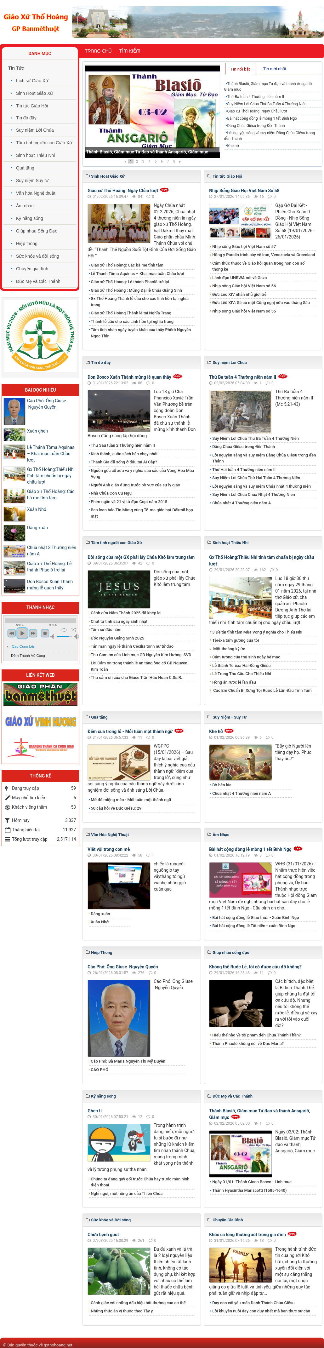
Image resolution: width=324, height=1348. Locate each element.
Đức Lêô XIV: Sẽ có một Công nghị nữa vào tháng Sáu (261, 302)
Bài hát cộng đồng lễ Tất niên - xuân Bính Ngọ (253, 925)
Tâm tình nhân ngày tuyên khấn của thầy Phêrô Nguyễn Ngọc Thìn (141, 332)
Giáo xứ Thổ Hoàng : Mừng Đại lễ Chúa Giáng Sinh (136, 290)
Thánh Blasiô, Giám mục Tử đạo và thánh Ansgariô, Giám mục (147, 151)
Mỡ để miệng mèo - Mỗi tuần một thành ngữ (131, 799)
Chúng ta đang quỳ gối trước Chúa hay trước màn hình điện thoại (140, 1182)
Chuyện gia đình (32, 268)
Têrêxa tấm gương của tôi (235, 640)
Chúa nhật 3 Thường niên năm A (51, 550)
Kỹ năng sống (29, 218)
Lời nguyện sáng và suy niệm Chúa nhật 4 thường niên (261, 486)
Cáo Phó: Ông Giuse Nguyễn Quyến (123, 966)
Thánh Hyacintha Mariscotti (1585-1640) (249, 1190)
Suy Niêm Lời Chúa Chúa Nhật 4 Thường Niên (253, 494)
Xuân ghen (37, 430)
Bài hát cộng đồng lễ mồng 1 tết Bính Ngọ (262, 118)
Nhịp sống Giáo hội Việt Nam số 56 (244, 286)
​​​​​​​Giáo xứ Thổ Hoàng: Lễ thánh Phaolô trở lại (130, 281)
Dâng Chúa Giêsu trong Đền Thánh (256, 125)
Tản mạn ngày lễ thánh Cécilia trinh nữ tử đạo (132, 646)
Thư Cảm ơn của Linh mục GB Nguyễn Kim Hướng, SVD (141, 654)
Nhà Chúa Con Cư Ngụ (111, 493)
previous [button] (11, 633)
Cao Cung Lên (23, 646)
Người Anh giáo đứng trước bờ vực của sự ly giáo (135, 485)
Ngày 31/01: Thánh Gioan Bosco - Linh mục (252, 1181)
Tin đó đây (26, 117)
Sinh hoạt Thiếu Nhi (35, 155)
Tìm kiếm (129, 51)
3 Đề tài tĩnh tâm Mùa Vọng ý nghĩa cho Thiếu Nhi (257, 632)
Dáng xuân (100, 913)
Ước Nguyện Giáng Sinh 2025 (117, 638)
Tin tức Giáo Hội (32, 105)
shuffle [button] (74, 630)
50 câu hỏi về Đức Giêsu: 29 (116, 808)
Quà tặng (25, 167)
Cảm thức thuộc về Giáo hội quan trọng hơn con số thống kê (258, 266)
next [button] (33, 633)
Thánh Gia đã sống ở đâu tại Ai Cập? (124, 462)
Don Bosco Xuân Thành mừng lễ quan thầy (129, 377)
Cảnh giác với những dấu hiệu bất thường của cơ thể (139, 1302)
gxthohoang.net (58, 1345)
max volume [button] (76, 636)
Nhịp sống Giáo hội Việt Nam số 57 (244, 246)
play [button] (22, 633)
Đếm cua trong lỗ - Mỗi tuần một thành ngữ (130, 731)
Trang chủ (98, 51)
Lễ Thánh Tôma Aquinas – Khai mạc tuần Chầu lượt (137, 273)
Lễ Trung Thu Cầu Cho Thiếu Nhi (241, 673)
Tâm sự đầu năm (106, 629)
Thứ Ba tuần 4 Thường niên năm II (255, 97)
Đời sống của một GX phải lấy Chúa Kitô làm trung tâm (141, 557)
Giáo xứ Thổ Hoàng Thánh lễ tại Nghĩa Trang (131, 313)
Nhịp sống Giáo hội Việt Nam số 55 (244, 311)
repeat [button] (64, 630)
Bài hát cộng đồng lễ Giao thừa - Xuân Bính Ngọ (255, 917)
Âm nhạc (24, 205)
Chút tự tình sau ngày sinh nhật (119, 621)
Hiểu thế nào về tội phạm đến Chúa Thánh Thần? (256, 1035)
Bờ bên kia (221, 785)
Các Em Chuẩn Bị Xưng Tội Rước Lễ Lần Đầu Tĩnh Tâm (262, 690)
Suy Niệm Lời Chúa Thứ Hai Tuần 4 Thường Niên (256, 477)
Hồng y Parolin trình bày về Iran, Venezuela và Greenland (263, 254)
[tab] (240, 68)
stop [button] (45, 633)
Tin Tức (16, 68)
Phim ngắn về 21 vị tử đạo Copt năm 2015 (129, 501)
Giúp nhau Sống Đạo (36, 230)
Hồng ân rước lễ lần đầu (234, 682)
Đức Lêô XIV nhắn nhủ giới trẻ (239, 294)
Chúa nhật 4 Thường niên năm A (241, 503)
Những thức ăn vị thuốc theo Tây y (122, 1311)
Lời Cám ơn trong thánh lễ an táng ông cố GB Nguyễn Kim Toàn (139, 666)
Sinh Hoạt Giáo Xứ (34, 93)
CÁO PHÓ (99, 1069)
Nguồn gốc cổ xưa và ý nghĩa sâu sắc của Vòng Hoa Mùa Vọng (142, 473)
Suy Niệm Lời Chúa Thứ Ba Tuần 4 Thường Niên (267, 104)
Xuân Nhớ (100, 922)
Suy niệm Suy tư (32, 180)
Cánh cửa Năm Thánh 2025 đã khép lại (126, 613)
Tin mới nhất (274, 68)
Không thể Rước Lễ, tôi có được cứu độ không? (255, 966)
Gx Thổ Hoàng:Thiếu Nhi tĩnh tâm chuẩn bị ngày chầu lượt (51, 476)
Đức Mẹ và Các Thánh (38, 281)
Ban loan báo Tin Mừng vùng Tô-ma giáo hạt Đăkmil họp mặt (142, 513)
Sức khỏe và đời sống (37, 256)
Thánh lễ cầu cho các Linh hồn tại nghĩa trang (132, 321)
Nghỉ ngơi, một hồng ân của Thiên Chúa (126, 1193)
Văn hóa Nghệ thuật (35, 193)
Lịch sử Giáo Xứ (32, 80)
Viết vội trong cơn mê (109, 849)
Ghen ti (95, 1110)
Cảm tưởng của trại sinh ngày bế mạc (246, 657)
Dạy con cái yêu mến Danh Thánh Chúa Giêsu (253, 1302)
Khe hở (233, 146)
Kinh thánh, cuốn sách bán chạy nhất (124, 453)
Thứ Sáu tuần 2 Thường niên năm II (123, 445)
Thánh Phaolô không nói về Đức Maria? (248, 1043)
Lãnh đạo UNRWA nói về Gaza (239, 277)
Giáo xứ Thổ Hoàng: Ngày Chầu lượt (257, 111)
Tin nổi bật (240, 69)
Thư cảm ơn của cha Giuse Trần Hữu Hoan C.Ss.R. (136, 677)
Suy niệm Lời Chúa (35, 130)
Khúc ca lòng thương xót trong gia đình (247, 1234)
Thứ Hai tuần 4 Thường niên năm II (244, 469)
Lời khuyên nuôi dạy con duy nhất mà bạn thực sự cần (261, 1311)
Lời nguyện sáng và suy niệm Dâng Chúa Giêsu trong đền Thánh (269, 136)
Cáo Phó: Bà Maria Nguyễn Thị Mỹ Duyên (128, 1061)
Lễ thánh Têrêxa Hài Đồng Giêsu (241, 665)
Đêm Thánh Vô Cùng (28, 655)
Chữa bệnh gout (103, 1234)
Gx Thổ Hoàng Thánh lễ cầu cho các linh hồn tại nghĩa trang (140, 301)
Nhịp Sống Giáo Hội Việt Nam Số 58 (244, 190)
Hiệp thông (26, 243)
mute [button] (53, 636)
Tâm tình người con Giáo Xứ (44, 142)
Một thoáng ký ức (228, 648)
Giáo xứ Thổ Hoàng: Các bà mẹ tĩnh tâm (127, 265)
